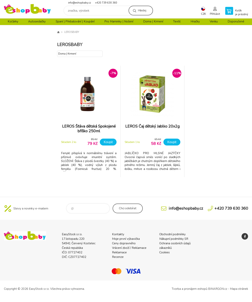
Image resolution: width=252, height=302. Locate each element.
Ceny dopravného (124, 243)
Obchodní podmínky (172, 234)
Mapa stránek (239, 289)
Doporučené (236, 21)
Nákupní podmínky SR (173, 239)
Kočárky (13, 21)
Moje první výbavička (126, 239)
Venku (214, 21)
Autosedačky (37, 21)
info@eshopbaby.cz (79, 3)
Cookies (164, 252)
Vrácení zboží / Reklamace (129, 248)
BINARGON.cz (217, 289)
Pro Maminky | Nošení (118, 21)
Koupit (108, 142)
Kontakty (118, 234)
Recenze (118, 257)
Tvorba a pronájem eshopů (189, 289)
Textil (177, 21)
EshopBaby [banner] (27, 9)
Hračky (195, 21)
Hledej (142, 10)
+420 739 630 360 (106, 3)
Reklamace (119, 252)
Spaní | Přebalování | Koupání (75, 21)
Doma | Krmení (153, 21)
